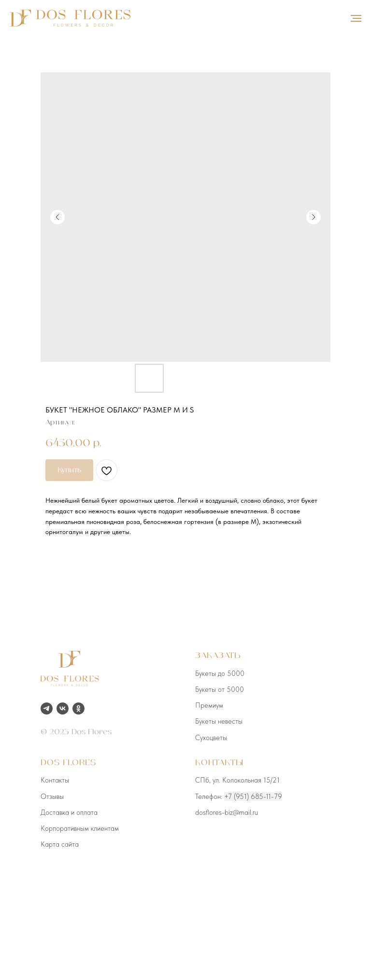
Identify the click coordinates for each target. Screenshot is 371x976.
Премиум (209, 705)
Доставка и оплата (69, 812)
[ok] (78, 708)
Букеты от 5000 (219, 689)
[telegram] (47, 708)
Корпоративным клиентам (80, 828)
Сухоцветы (211, 737)
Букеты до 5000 (219, 673)
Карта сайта (60, 844)
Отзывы (52, 796)
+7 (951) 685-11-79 (253, 796)
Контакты (55, 780)
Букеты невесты (219, 721)
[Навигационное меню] (356, 18)
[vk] (63, 708)
